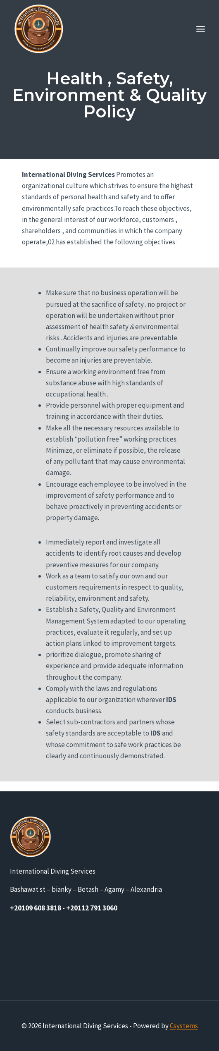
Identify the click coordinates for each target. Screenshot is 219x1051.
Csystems (184, 1025)
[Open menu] (200, 28)
